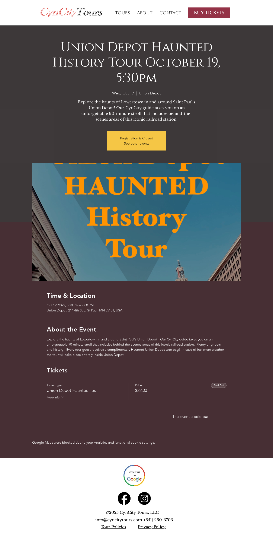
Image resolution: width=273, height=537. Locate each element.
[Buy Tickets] (209, 12)
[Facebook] (124, 498)
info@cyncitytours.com (119, 520)
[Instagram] (144, 498)
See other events (136, 143)
